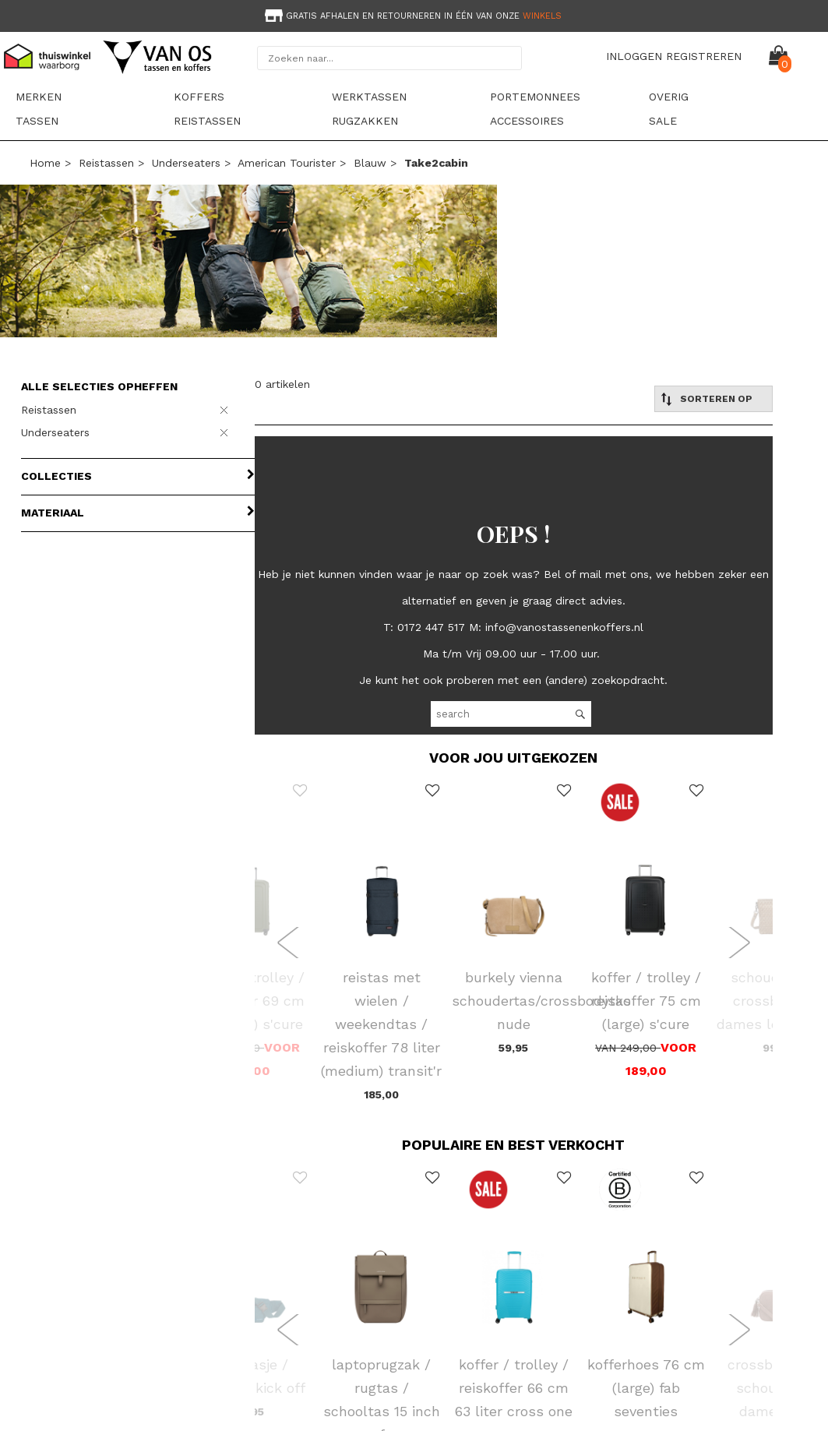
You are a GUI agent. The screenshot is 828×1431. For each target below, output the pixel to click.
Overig (669, 96)
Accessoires (527, 121)
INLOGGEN (634, 56)
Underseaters (186, 163)
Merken (39, 96)
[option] (414, 14)
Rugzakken (365, 121)
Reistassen (207, 121)
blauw (370, 163)
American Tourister (287, 163)
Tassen (37, 121)
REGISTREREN (704, 56)
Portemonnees (535, 96)
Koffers (199, 96)
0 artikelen (282, 384)
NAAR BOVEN (775, 1395)
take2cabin (436, 163)
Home (45, 163)
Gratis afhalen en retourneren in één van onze (412, 16)
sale (663, 121)
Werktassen (369, 96)
